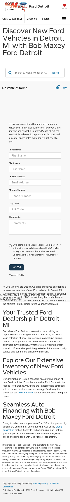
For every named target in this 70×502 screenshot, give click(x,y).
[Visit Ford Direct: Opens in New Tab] (24, 493)
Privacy (44, 483)
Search (55, 72)
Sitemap (36, 483)
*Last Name (14, 163)
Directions (32, 18)
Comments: (14, 217)
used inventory (26, 392)
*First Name (15, 149)
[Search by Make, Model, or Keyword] (31, 72)
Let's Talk (17, 267)
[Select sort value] (64, 88)
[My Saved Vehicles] (64, 7)
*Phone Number (17, 190)
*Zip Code (14, 203)
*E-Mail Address (17, 176)
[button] (12, 18)
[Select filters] (57, 88)
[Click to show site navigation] (64, 19)
